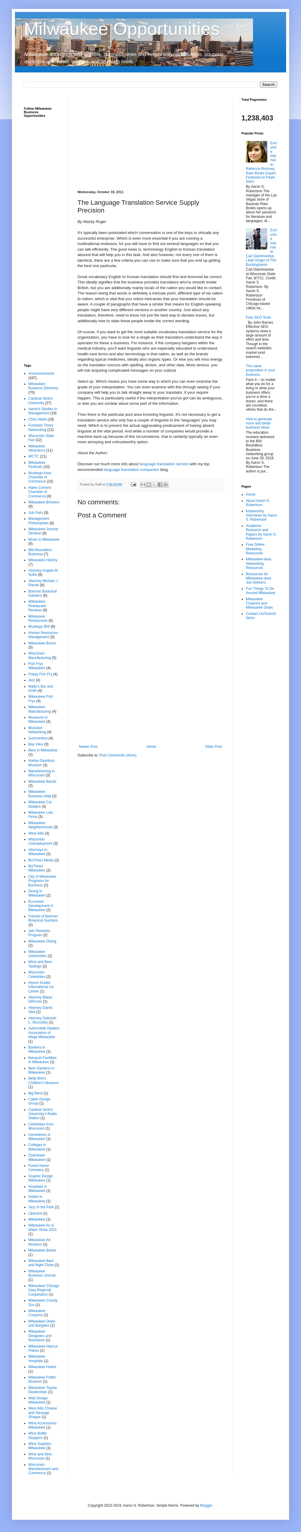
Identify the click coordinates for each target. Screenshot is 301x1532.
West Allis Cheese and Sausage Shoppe (42, 1412)
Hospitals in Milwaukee (37, 1188)
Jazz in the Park (41, 1207)
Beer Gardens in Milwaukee (41, 1070)
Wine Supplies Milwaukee (39, 1446)
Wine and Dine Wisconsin (40, 1456)
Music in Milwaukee (43, 539)
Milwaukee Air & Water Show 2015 (42, 1227)
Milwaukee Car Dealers (40, 804)
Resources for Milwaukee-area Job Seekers (258, 578)
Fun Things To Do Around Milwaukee (260, 591)
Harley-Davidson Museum (41, 763)
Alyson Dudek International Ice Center (41, 987)
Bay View (35, 744)
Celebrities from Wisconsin (40, 1126)
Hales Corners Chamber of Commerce (39, 492)
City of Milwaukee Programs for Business (42, 880)
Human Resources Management (43, 635)
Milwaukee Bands (42, 781)
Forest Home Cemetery (38, 1168)
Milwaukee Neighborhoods (40, 825)
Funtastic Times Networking (40, 427)
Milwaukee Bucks (42, 643)
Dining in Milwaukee (36, 893)
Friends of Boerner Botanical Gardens (43, 918)
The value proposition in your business (260, 370)
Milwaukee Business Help (39, 794)
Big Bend (35, 1093)
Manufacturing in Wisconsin (41, 773)
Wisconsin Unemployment (40, 841)
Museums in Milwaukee (38, 719)
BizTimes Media (41, 860)
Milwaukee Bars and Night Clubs (41, 1263)
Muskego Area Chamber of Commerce (39, 477)
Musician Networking (37, 730)
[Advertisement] (150, 139)
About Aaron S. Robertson (258, 503)
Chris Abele (37, 419)
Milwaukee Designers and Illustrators (39, 1335)
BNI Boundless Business (40, 552)
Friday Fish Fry (40, 674)
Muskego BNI (39, 626)
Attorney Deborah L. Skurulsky (42, 1020)
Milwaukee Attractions (36, 448)
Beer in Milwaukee (43, 750)
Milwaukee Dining (42, 941)
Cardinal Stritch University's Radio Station (42, 1114)
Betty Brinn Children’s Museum (43, 1080)
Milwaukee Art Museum (39, 1242)
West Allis (36, 833)
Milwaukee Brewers (43, 502)
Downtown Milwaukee (36, 1157)
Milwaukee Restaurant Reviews (37, 605)
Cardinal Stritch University (40, 400)
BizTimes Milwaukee (36, 868)
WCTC (33, 456)
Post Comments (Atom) (117, 755)
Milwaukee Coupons (36, 1313)
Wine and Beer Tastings (40, 964)
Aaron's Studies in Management (42, 411)
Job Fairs (35, 513)
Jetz (31, 680)
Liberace (35, 1213)
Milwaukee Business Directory (43, 386)
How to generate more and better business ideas (259, 423)
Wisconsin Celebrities (36, 974)
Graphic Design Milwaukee (40, 1178)
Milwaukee (36, 1219)
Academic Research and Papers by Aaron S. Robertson (261, 532)
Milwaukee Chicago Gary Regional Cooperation (43, 1290)
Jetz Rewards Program (39, 933)
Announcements (41, 373)
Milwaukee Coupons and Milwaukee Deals (259, 603)
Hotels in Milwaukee (36, 1199)
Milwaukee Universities (37, 954)
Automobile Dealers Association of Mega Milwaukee (44, 1032)
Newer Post (88, 747)
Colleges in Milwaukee (37, 1147)
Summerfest (38, 738)
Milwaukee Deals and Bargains (41, 1323)
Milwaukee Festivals (36, 464)
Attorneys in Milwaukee (37, 852)
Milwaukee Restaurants (38, 618)
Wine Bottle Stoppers (37, 1435)
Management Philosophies (38, 521)
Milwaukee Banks (42, 1250)
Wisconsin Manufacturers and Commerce (43, 1469)
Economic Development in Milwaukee (40, 906)
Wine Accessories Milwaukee (42, 1425)
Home (151, 747)
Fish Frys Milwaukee (36, 666)
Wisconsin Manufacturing (39, 655)
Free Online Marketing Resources (255, 548)
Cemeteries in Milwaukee (39, 1137)
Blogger (206, 1505)
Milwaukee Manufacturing (39, 709)
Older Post (213, 747)
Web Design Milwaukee (38, 1400)
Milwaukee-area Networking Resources (258, 563)
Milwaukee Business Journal (41, 1273)
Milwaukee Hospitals (36, 1358)
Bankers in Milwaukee (36, 1049)
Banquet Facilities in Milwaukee (42, 1060)
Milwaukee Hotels (42, 1367)
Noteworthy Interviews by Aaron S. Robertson (261, 515)
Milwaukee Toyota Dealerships (42, 1390)
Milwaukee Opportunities (122, 29)
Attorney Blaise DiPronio (40, 999)
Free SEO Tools (258, 317)
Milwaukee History (42, 560)
